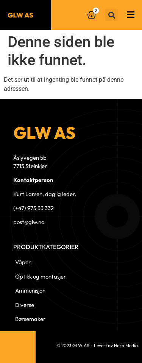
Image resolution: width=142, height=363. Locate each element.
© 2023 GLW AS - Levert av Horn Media (97, 345)
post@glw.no (28, 222)
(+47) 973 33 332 (33, 208)
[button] (111, 15)
